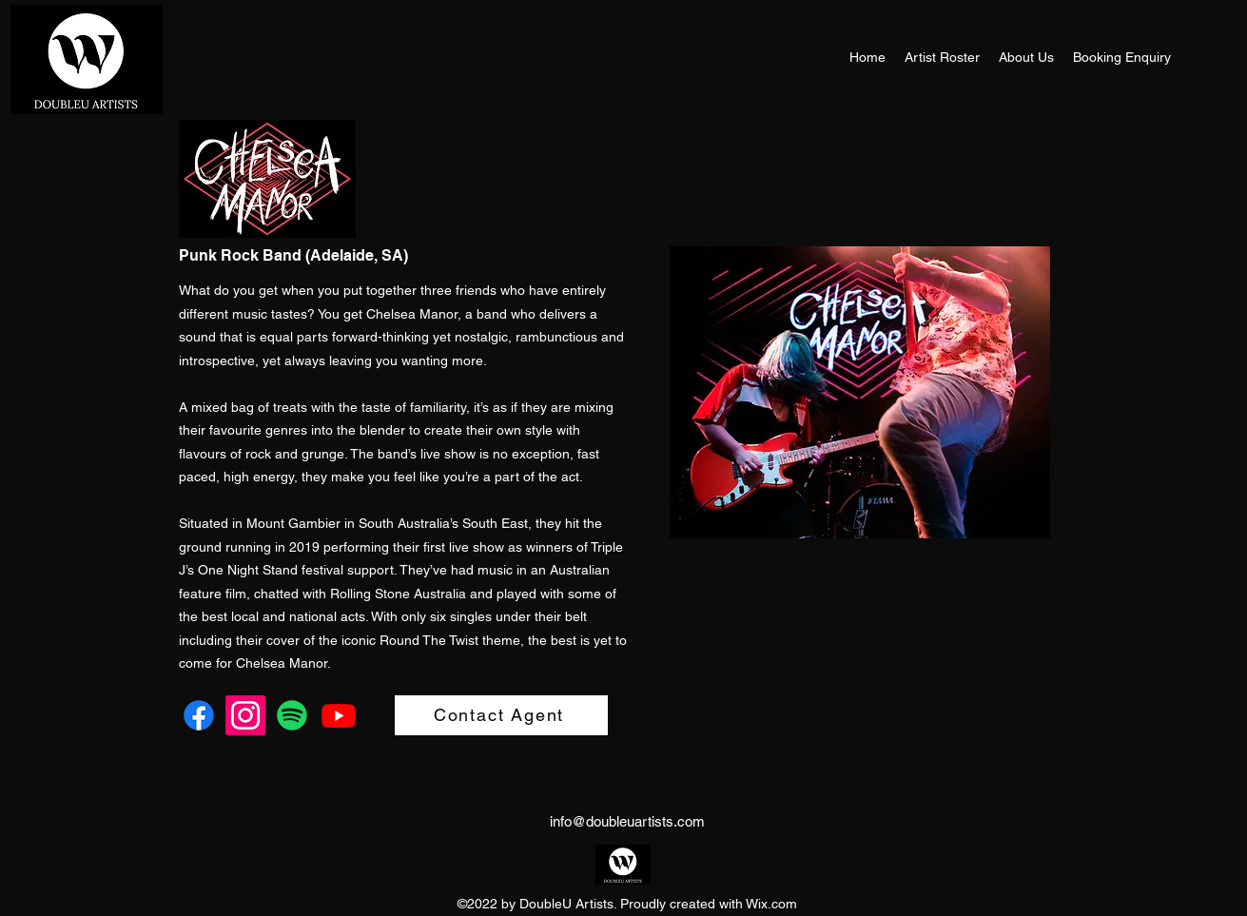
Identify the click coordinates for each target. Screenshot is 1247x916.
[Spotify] (292, 715)
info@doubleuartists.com (627, 821)
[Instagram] (245, 715)
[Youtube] (339, 715)
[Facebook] (199, 715)
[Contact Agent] (501, 715)
